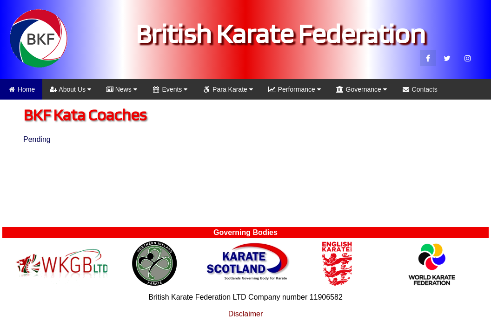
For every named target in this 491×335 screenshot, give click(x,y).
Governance (361, 89)
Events (170, 89)
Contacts (420, 89)
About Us (70, 89)
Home (21, 89)
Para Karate (227, 89)
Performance (294, 89)
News (121, 89)
